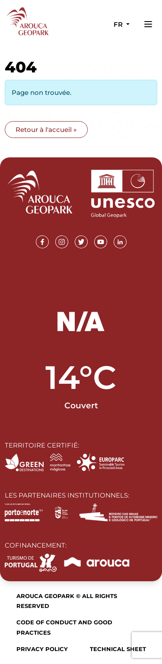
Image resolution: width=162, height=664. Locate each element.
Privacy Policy (42, 648)
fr (119, 24)
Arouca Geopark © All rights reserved (66, 600)
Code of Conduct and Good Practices (64, 627)
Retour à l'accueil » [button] (46, 129)
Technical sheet (118, 648)
